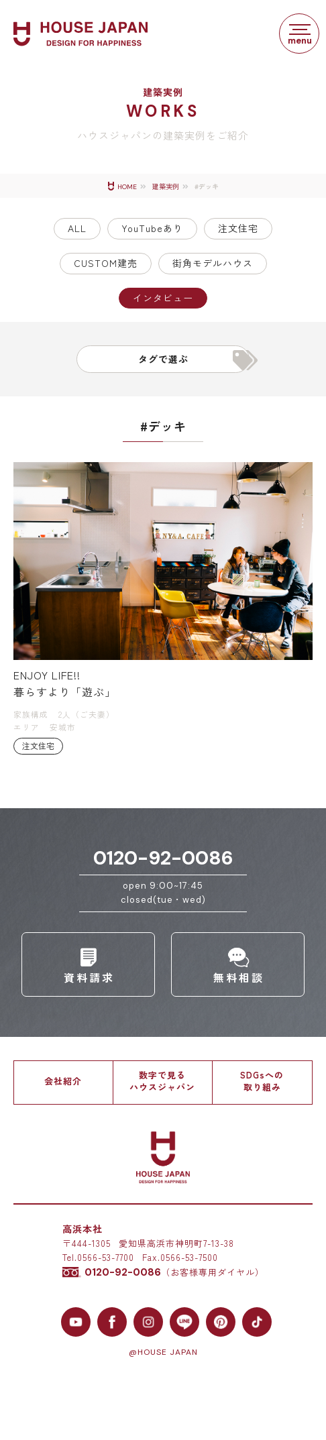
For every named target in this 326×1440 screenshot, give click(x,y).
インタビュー (163, 297)
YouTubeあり (152, 228)
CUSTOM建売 (106, 263)
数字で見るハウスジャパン (162, 1080)
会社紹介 (63, 1080)
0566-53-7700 (105, 1257)
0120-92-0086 (163, 858)
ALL (77, 228)
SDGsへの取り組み (262, 1080)
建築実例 (165, 186)
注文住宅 (238, 228)
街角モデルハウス (212, 263)
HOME (127, 186)
